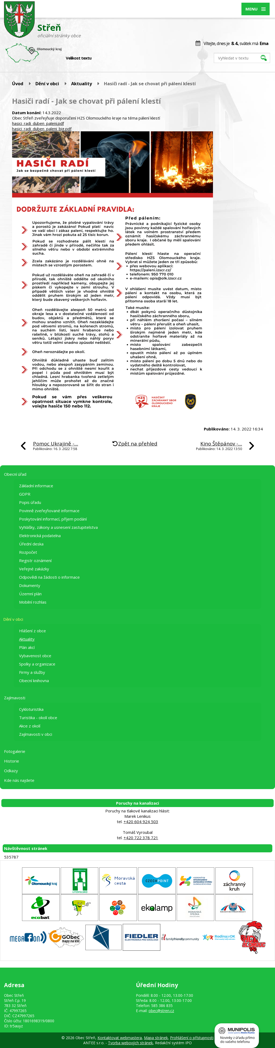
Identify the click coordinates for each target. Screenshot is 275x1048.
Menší (99, 58)
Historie (11, 761)
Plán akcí (27, 647)
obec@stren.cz (161, 1010)
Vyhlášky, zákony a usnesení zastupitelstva (58, 527)
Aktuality (81, 83)
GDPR (24, 494)
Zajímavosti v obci (35, 734)
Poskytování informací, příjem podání (53, 519)
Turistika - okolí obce (38, 717)
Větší (110, 58)
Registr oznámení (35, 560)
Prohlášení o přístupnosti (192, 1037)
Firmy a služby (32, 672)
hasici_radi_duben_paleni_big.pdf (41, 128)
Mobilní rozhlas (32, 602)
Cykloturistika (31, 709)
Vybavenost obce (35, 655)
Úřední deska (31, 544)
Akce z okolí (29, 726)
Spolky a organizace (37, 664)
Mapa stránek (156, 1037)
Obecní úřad (15, 474)
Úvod (17, 83)
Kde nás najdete (19, 780)
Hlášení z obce (32, 630)
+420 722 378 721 (141, 837)
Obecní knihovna (34, 680)
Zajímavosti (14, 697)
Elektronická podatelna (40, 535)
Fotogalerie (14, 751)
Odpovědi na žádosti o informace (49, 577)
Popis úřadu (30, 502)
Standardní (105, 58)
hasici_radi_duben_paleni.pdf (38, 123)
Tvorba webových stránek (130, 1042)
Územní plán (30, 593)
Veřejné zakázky (34, 568)
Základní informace (36, 485)
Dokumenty (29, 585)
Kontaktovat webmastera (119, 1037)
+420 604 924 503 (141, 821)
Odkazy (11, 770)
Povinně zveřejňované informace (49, 510)
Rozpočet (28, 552)
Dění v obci (47, 83)
